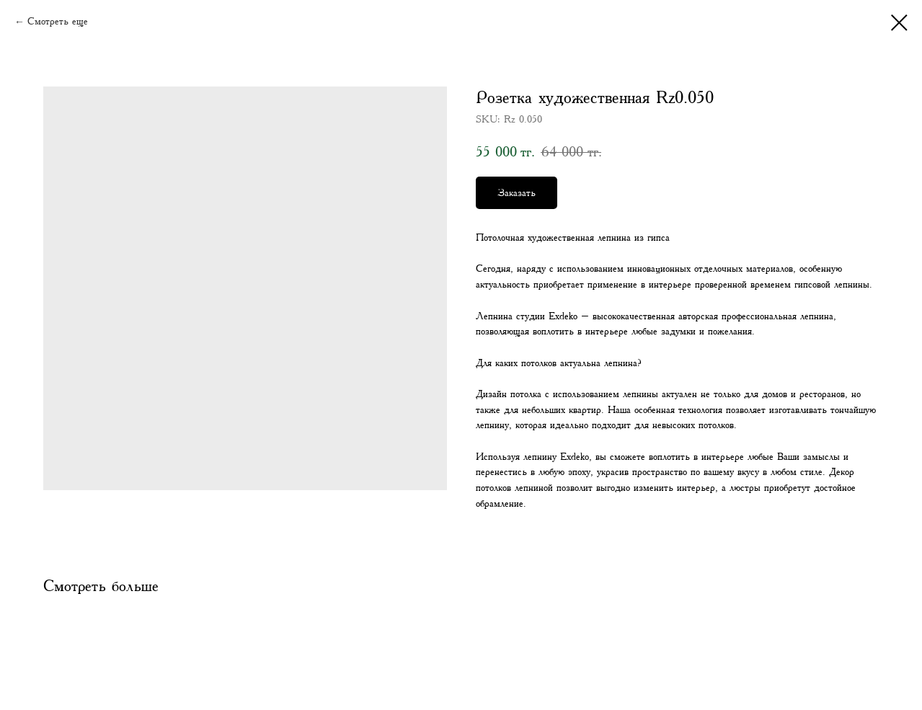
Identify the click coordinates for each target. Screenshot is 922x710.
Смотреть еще (57, 22)
